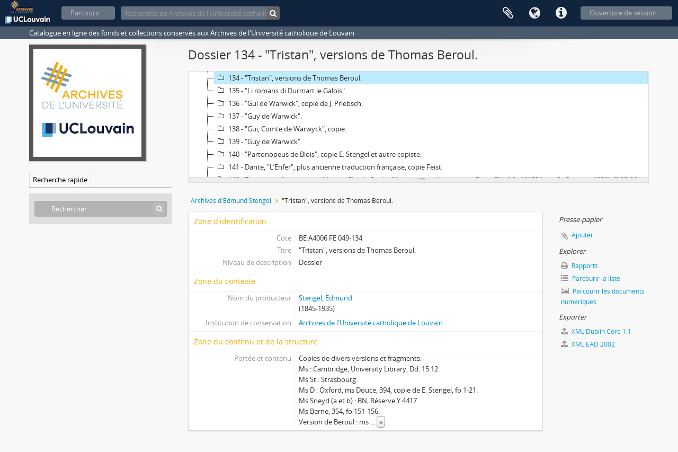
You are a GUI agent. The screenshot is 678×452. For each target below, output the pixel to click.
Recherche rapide (60, 179)
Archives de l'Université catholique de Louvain (371, 322)
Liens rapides (561, 13)
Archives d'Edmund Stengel (231, 200)
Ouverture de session (623, 12)
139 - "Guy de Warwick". (258, 141)
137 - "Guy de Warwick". (258, 116)
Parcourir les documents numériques (603, 296)
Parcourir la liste (590, 278)
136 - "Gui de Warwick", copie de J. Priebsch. (289, 103)
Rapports (579, 265)
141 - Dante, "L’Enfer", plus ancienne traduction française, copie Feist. (329, 167)
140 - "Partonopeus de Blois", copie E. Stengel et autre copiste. (318, 154)
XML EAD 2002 (588, 344)
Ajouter (582, 235)
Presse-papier (508, 13)
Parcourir (85, 12)
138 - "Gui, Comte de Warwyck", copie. (280, 128)
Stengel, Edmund (325, 298)
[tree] (418, 125)
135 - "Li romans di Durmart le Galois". (280, 90)
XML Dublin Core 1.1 (596, 331)
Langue (534, 13)
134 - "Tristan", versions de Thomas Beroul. (288, 78)
